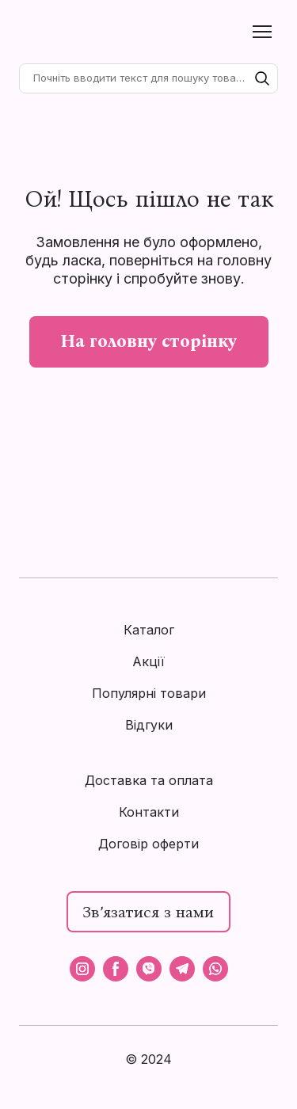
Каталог (149, 630)
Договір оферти (148, 844)
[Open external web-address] (148, 1091)
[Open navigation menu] (262, 32)
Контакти (149, 812)
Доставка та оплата (149, 780)
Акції (148, 661)
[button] (262, 78)
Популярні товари (149, 693)
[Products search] (148, 78)
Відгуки (149, 725)
